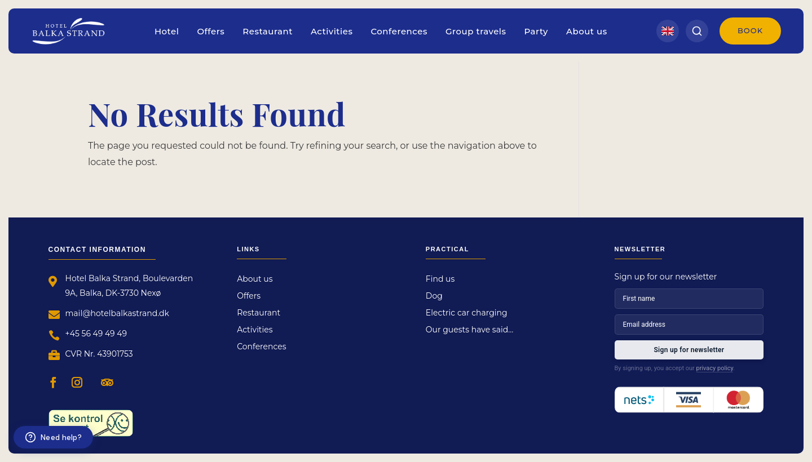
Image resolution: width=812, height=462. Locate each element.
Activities (332, 31)
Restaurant (267, 31)
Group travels (475, 31)
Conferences (398, 31)
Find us (440, 279)
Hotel (167, 31)
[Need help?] (53, 437)
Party (536, 31)
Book (750, 30)
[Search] (697, 31)
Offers (210, 31)
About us (586, 31)
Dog (434, 296)
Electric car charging (467, 313)
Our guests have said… (469, 330)
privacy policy (715, 368)
